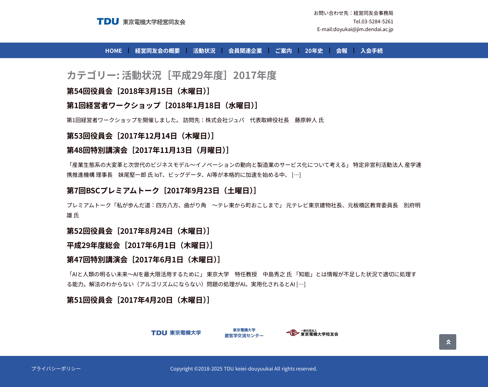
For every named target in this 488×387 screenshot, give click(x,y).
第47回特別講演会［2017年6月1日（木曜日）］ (146, 259)
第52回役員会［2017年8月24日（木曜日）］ (140, 230)
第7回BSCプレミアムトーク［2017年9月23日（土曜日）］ (164, 190)
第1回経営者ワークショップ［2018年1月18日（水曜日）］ (164, 104)
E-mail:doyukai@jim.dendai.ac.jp (355, 29)
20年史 (314, 50)
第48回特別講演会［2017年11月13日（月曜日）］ (150, 149)
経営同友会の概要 (157, 50)
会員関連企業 (245, 50)
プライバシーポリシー (56, 368)
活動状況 (204, 50)
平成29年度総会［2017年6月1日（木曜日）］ (142, 244)
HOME (113, 50)
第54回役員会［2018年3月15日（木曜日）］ (140, 90)
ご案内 (283, 50)
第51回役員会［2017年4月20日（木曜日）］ (140, 299)
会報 (341, 50)
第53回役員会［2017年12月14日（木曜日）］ (142, 135)
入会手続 (371, 50)
